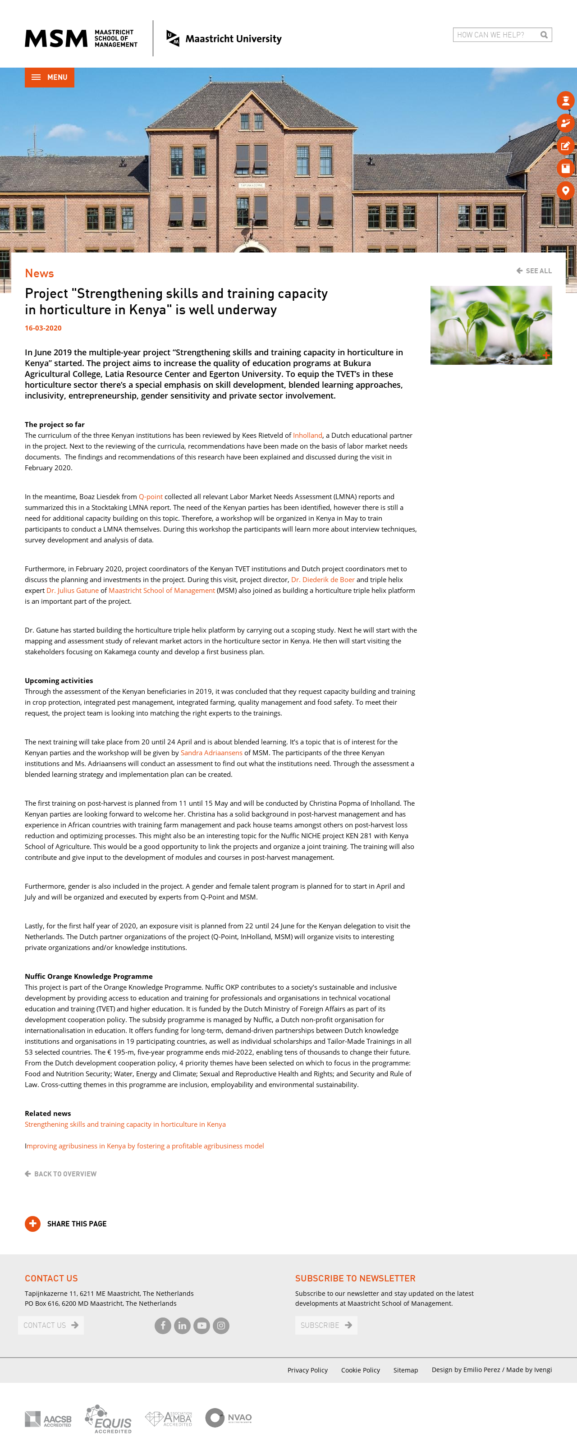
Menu (50, 78)
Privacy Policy (308, 1370)
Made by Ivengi (529, 1369)
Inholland (307, 435)
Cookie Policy (360, 1370)
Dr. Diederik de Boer (323, 579)
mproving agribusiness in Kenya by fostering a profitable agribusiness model (145, 1145)
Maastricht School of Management (163, 590)
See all (539, 271)
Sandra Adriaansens (212, 752)
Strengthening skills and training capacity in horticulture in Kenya (125, 1124)
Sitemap (406, 1370)
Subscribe (320, 1326)
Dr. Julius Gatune (72, 590)
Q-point (151, 496)
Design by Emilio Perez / (469, 1369)
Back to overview (65, 1174)
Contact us (44, 1326)
